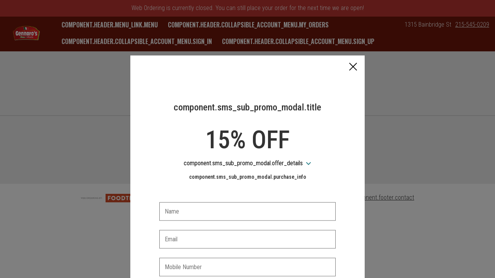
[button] (353, 31)
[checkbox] (247, 253)
